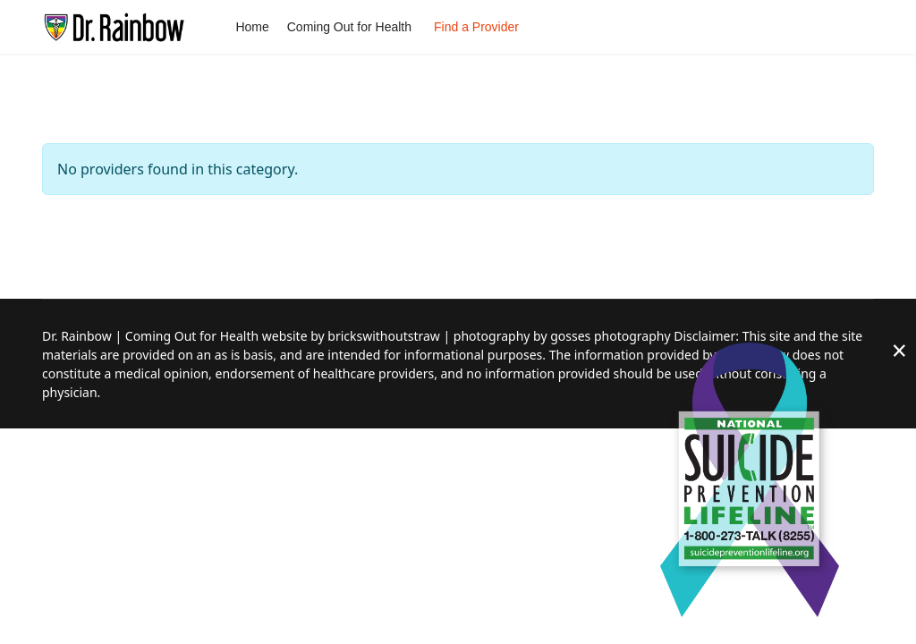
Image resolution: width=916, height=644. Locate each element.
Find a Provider (476, 27)
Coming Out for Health (349, 27)
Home (251, 27)
